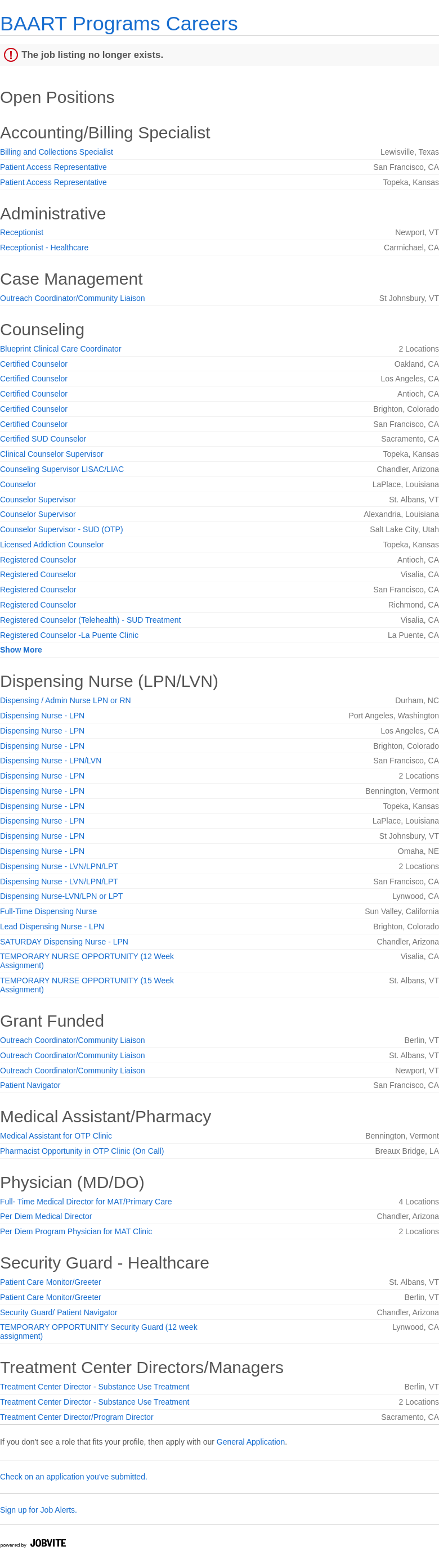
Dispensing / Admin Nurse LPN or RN (65, 700)
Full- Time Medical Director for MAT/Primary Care (86, 1201)
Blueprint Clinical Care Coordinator (61, 348)
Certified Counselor (34, 363)
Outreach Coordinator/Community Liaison (72, 298)
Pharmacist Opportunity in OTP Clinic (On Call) (82, 1150)
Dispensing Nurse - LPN (42, 715)
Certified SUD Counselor (43, 438)
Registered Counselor (38, 559)
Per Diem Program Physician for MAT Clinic (76, 1231)
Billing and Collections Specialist (56, 151)
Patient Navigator (30, 1085)
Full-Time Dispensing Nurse (48, 911)
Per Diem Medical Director (46, 1216)
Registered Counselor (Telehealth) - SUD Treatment (90, 619)
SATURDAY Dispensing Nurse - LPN (64, 941)
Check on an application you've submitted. (73, 1476)
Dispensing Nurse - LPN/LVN (50, 760)
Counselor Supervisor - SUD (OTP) (61, 529)
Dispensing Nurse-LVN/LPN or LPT (61, 896)
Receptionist (21, 232)
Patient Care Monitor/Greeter (50, 1282)
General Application (251, 1441)
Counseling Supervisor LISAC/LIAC (62, 469)
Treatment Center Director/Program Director (77, 1417)
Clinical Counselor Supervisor (52, 453)
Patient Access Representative (53, 167)
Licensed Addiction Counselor (52, 544)
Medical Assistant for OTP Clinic (56, 1135)
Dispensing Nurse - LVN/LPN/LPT (59, 866)
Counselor (18, 484)
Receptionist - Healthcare (44, 247)
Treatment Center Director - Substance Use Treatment (94, 1386)
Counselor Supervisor (38, 499)
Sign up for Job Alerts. (38, 1509)
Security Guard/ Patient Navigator (59, 1312)
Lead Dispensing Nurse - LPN (52, 926)
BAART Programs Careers (119, 23)
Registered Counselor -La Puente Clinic (69, 635)
